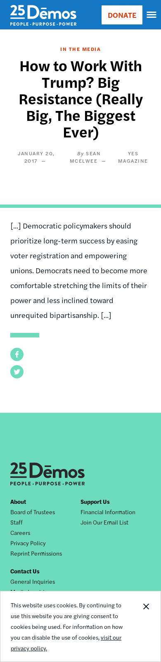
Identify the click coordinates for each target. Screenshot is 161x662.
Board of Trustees (32, 512)
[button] (17, 354)
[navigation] (152, 15)
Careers (20, 532)
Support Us (95, 501)
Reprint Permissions (36, 553)
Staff (16, 522)
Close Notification (145, 626)
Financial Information (107, 512)
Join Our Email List (104, 522)
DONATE (122, 15)
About (18, 501)
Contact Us (25, 571)
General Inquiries (32, 581)
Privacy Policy (28, 543)
